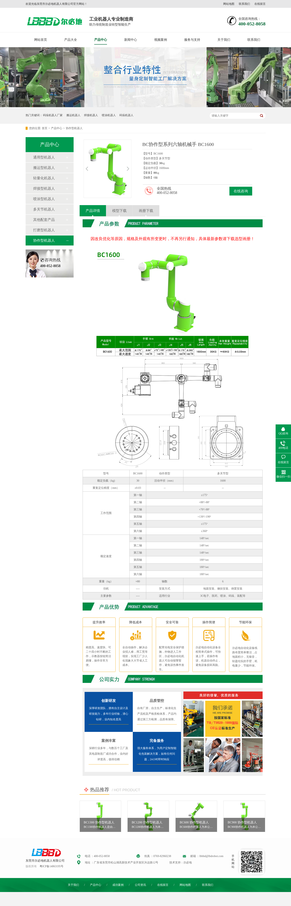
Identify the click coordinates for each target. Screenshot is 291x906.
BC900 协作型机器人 (242, 822)
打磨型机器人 (44, 230)
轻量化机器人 (44, 178)
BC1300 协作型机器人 (99, 822)
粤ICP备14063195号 (52, 866)
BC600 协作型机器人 (194, 822)
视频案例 (160, 39)
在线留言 (260, 3)
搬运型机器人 (44, 168)
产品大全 (70, 39)
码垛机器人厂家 (53, 115)
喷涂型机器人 (44, 199)
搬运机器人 (73, 115)
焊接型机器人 (44, 189)
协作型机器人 (74, 128)
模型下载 (119, 211)
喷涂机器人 (109, 115)
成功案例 (118, 884)
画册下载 (146, 211)
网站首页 (40, 39)
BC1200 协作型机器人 (147, 822)
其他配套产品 (44, 220)
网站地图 (228, 3)
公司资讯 (140, 884)
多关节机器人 (44, 209)
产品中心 (100, 39)
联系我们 (244, 3)
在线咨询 (241, 191)
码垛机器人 (126, 115)
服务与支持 (192, 39)
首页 (44, 128)
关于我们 (223, 39)
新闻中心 (130, 39)
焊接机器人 (91, 115)
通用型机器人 (44, 157)
